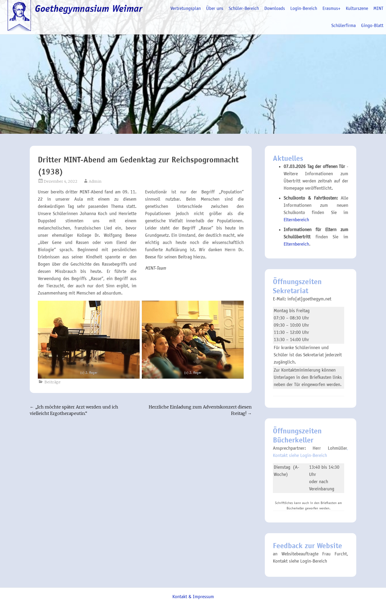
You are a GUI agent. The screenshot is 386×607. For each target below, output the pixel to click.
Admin (95, 181)
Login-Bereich (303, 8)
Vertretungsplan (185, 8)
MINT (378, 8)
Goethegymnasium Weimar (88, 8)
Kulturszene (357, 8)
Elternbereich (296, 220)
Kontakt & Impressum (193, 597)
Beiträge (52, 382)
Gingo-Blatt (372, 25)
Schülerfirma (343, 25)
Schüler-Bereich (244, 8)
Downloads (274, 8)
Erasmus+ (331, 8)
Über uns (214, 8)
